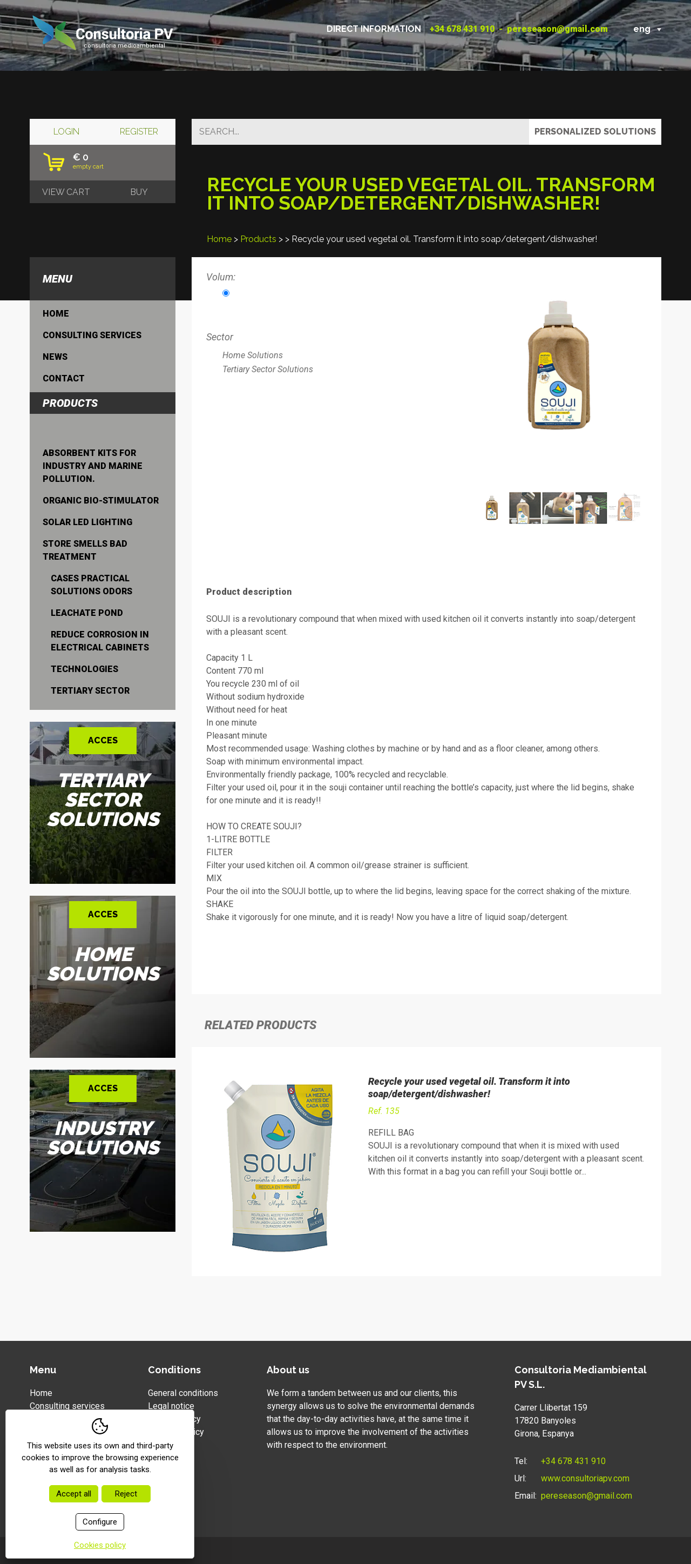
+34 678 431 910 (462, 29)
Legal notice (171, 1406)
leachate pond (87, 613)
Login (66, 131)
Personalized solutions (595, 131)
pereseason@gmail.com (557, 29)
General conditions (183, 1393)
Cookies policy (176, 1432)
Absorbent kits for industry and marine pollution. (93, 466)
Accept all (73, 1494)
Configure (100, 1522)
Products (258, 239)
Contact (64, 378)
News (55, 357)
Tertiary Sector (90, 691)
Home (219, 239)
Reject (126, 1494)
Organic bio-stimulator (101, 500)
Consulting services (92, 335)
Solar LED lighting (87, 522)
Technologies (84, 669)
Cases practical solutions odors (91, 584)
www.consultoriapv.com (585, 1478)
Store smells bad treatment (85, 550)
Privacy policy (174, 1419)
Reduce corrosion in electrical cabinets (100, 641)
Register (139, 131)
